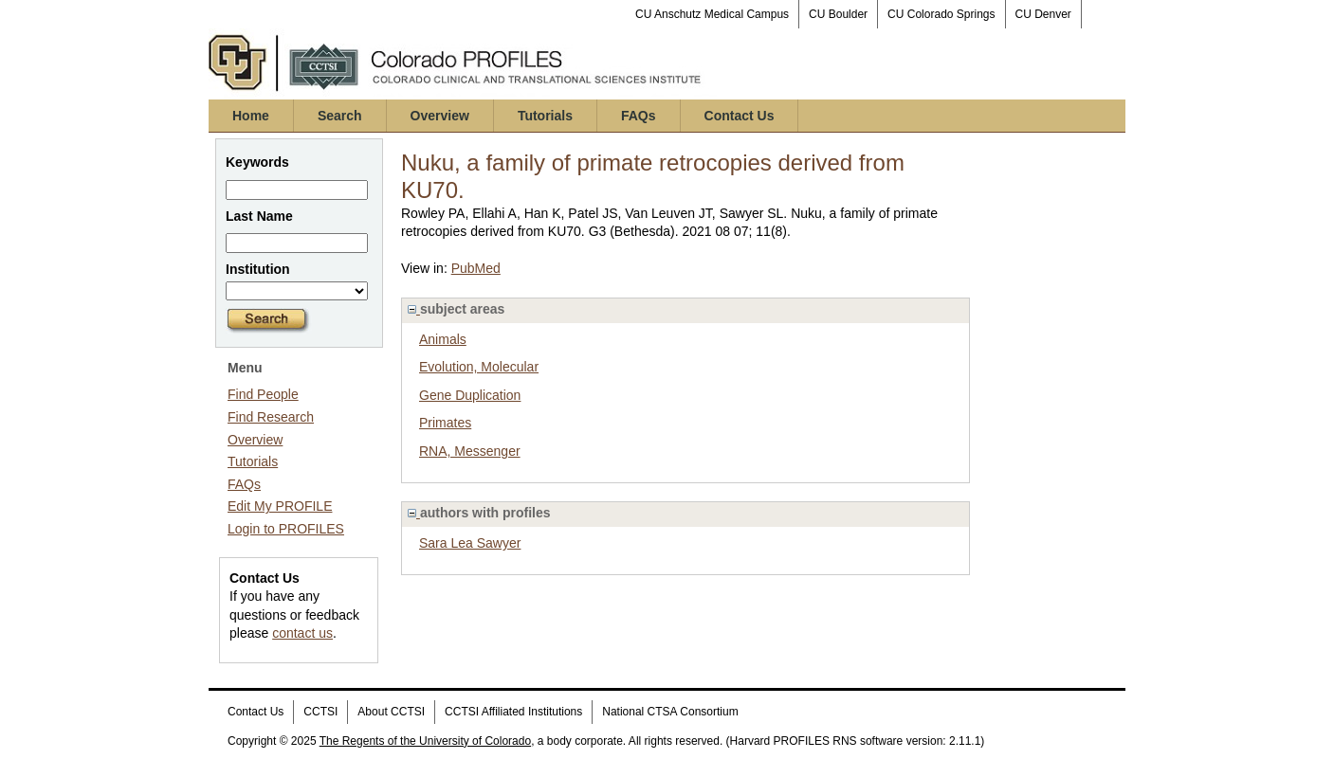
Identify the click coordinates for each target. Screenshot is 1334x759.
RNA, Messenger (470, 451)
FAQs (638, 115)
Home (250, 115)
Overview (440, 115)
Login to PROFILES (286, 528)
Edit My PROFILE (280, 506)
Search (340, 115)
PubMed (476, 268)
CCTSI (320, 711)
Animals (442, 339)
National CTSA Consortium (670, 711)
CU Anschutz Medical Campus (712, 14)
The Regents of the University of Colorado (425, 741)
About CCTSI (391, 711)
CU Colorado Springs (941, 14)
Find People (263, 394)
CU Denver (1043, 14)
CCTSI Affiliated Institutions (513, 711)
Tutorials (545, 115)
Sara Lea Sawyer (470, 543)
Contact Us (739, 115)
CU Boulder (838, 14)
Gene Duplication (470, 395)
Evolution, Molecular (479, 366)
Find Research (271, 417)
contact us (302, 633)
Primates (445, 422)
